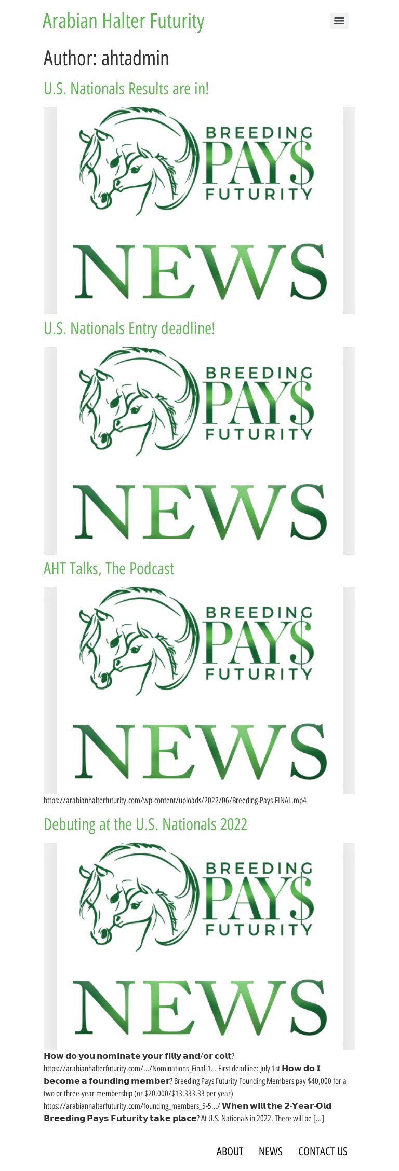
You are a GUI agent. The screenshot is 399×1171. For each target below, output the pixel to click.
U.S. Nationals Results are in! (126, 89)
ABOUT (230, 1152)
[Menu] (339, 21)
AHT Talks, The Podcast (109, 568)
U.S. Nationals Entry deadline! (130, 328)
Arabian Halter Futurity (123, 20)
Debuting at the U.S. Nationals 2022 (145, 824)
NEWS (271, 1152)
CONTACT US (323, 1152)
